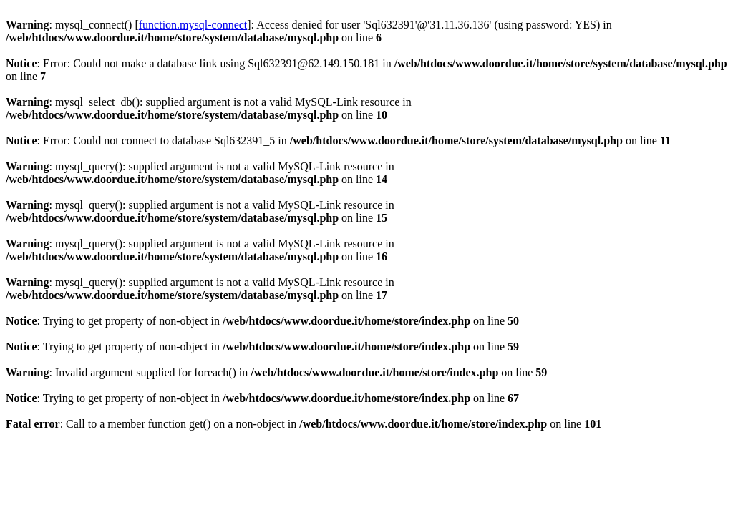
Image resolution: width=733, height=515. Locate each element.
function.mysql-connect (193, 25)
